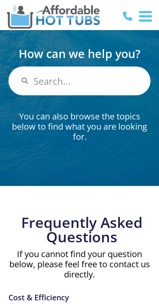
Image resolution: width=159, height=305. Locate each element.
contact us (129, 264)
